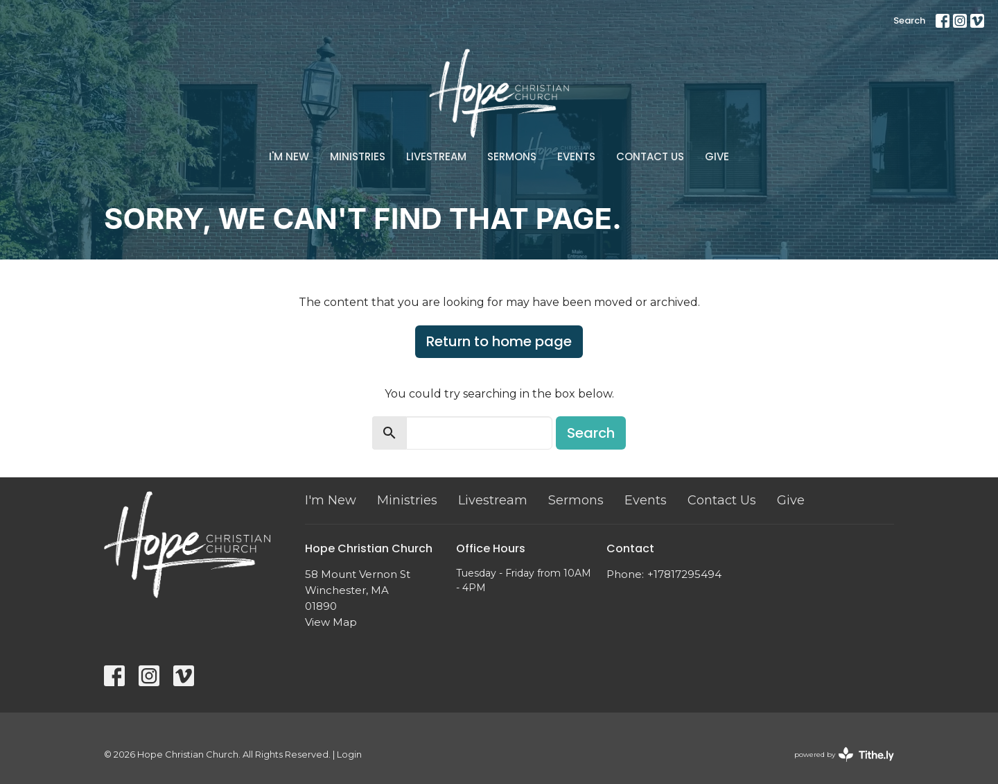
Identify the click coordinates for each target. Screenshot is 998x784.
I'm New (289, 156)
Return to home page (499, 341)
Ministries (357, 156)
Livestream (436, 156)
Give (717, 156)
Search (909, 20)
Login (349, 754)
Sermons (511, 156)
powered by (844, 754)
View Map (331, 622)
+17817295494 (684, 574)
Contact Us (650, 156)
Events (576, 156)
